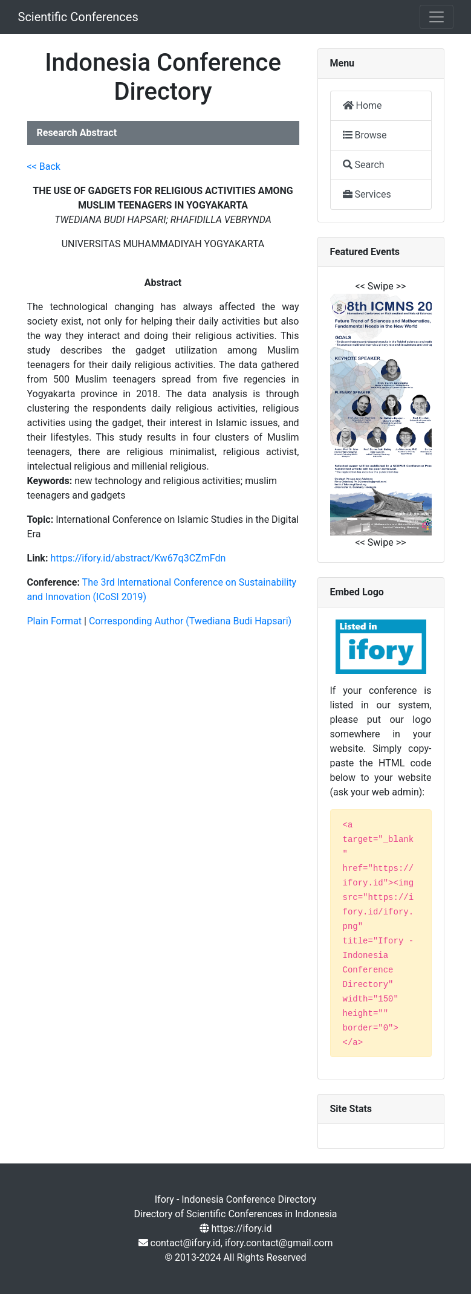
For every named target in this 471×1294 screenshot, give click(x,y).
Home (362, 105)
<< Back (43, 166)
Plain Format (54, 621)
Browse (365, 135)
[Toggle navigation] (436, 17)
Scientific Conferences (78, 17)
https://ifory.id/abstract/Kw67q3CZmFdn (138, 558)
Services (367, 194)
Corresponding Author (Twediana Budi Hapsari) (190, 621)
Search (364, 164)
